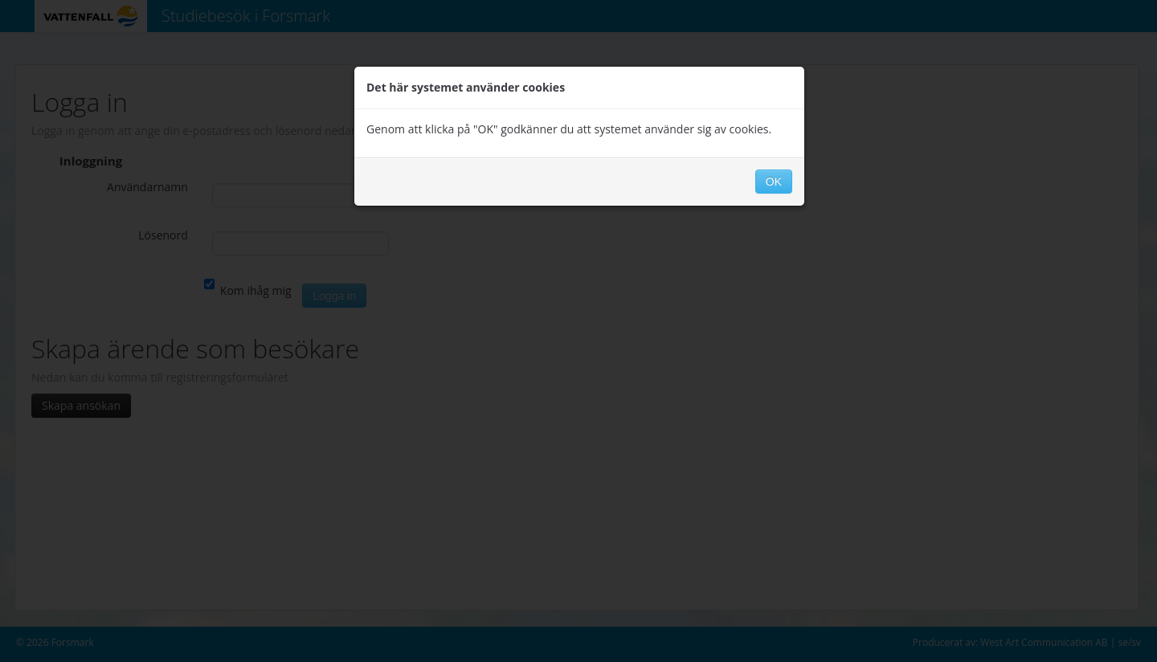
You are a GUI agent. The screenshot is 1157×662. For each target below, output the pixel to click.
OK (774, 181)
